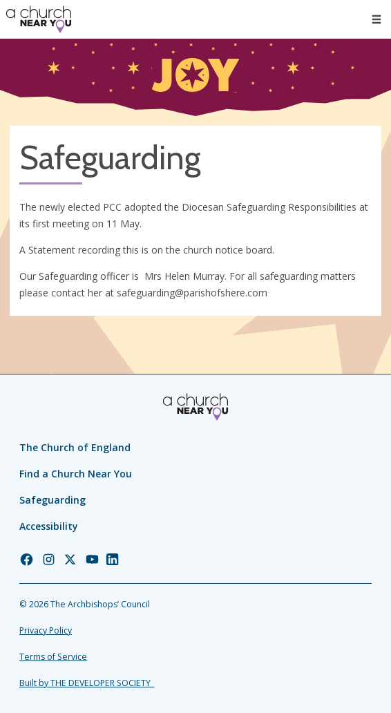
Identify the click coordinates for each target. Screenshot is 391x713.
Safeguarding (52, 499)
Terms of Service (53, 657)
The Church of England (75, 447)
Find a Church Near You (75, 473)
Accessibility (48, 526)
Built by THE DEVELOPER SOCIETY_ (86, 683)
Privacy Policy (45, 630)
